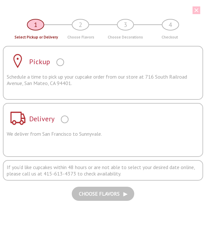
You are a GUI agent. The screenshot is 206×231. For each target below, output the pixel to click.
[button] (100, 10)
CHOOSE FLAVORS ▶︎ (103, 194)
